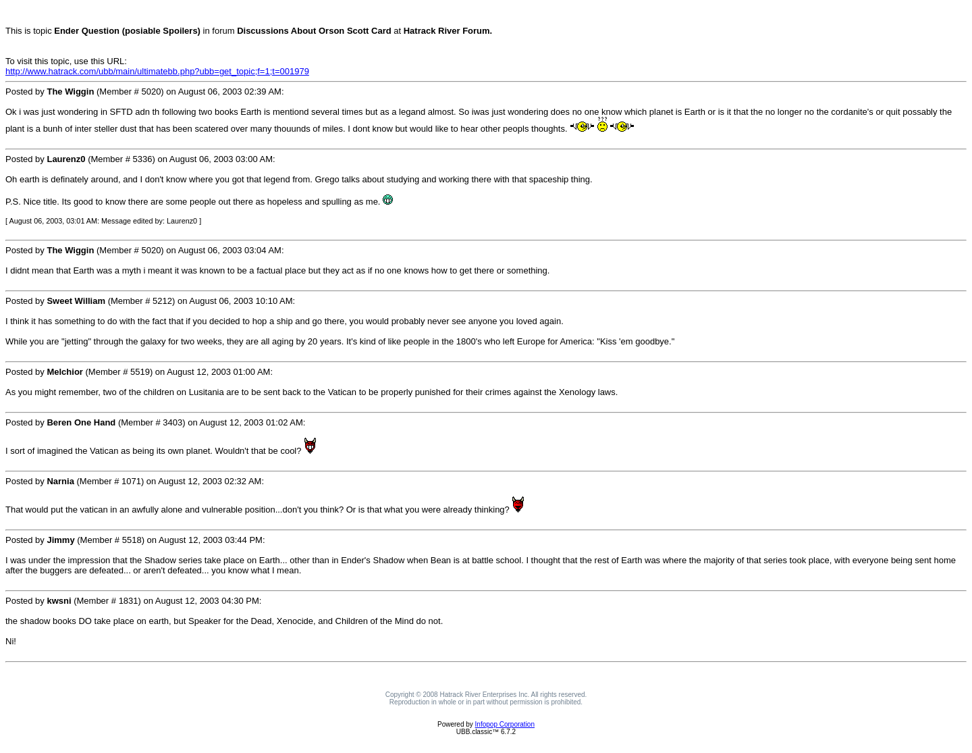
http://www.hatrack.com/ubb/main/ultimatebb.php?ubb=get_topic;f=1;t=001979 (157, 71)
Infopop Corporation (505, 724)
